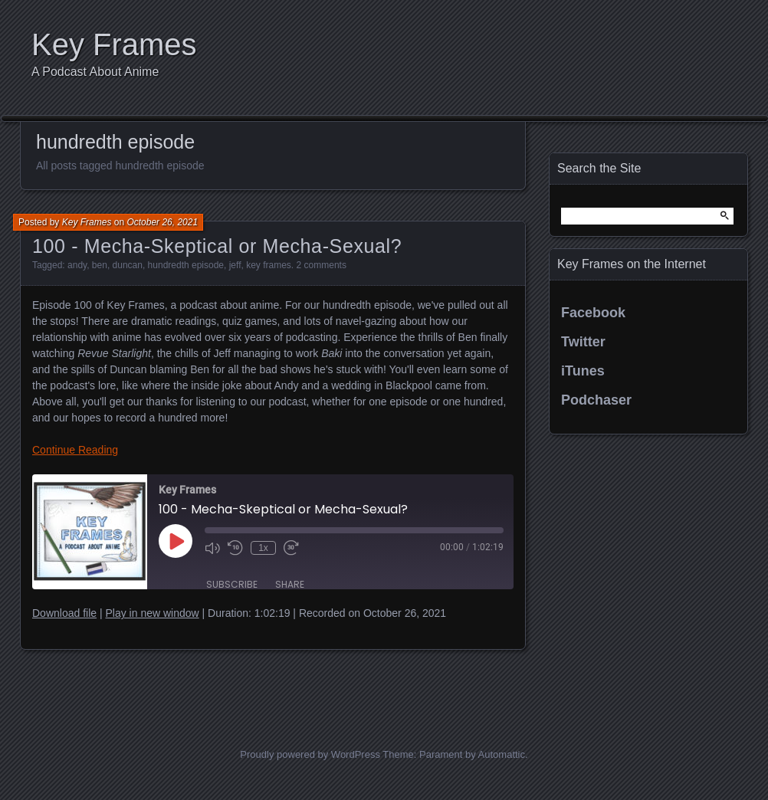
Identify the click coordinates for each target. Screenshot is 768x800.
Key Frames (114, 44)
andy (77, 265)
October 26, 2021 (162, 222)
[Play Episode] (175, 541)
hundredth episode (186, 265)
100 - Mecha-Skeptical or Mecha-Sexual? (217, 246)
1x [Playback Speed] (263, 548)
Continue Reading (75, 450)
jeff (235, 265)
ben (99, 265)
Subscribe (232, 584)
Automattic (501, 754)
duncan (128, 265)
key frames (268, 265)
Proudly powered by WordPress (310, 754)
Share (289, 584)
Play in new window (152, 613)
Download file (64, 613)
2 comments (321, 265)
